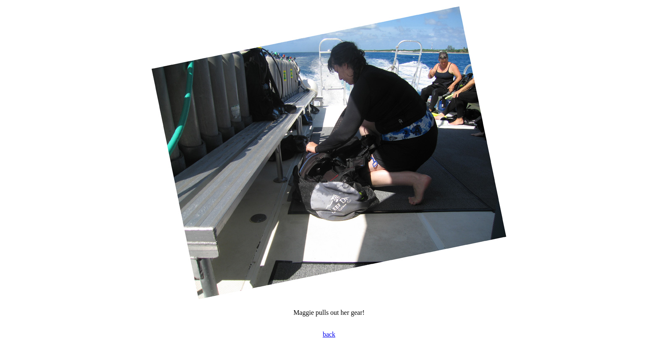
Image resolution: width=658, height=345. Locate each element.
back (329, 334)
